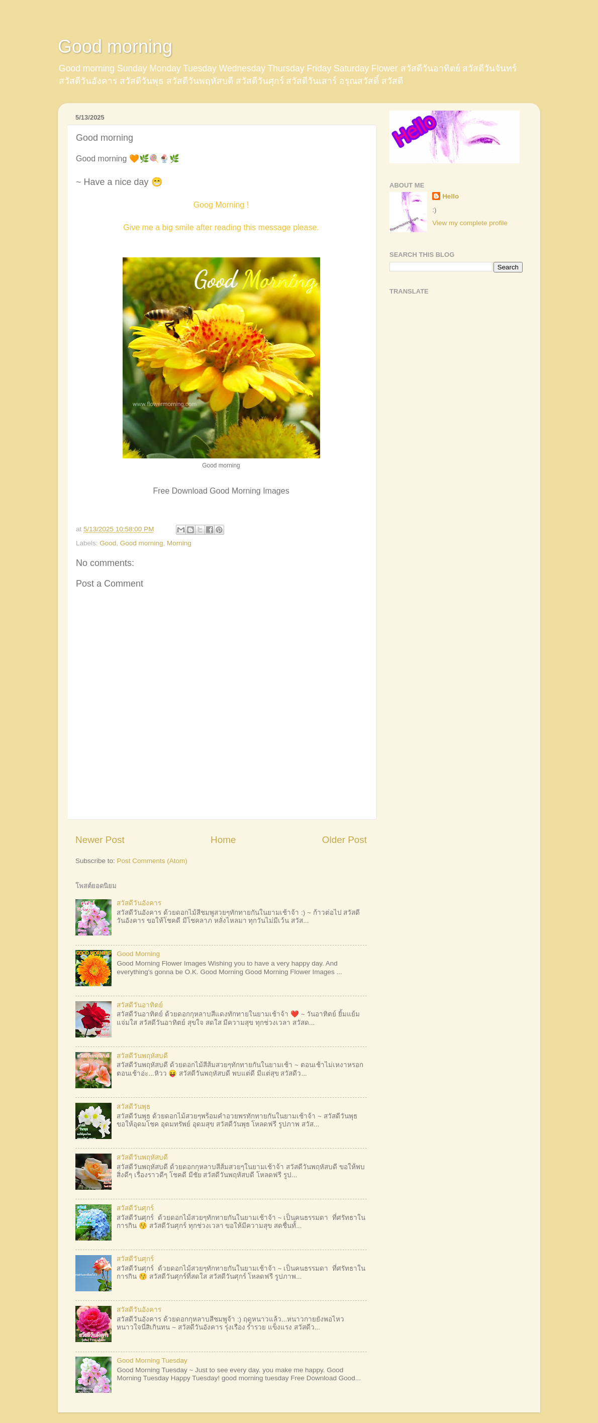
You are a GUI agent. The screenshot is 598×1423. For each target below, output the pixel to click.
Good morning (115, 46)
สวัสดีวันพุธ (133, 1106)
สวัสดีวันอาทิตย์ (140, 1005)
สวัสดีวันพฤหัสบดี (142, 1056)
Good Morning (138, 954)
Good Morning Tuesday (152, 1360)
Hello (450, 196)
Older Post (344, 839)
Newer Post (100, 839)
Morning (179, 543)
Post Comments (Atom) (152, 861)
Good (107, 543)
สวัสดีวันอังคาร (139, 903)
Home (223, 839)
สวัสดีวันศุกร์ (135, 1208)
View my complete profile (470, 223)
